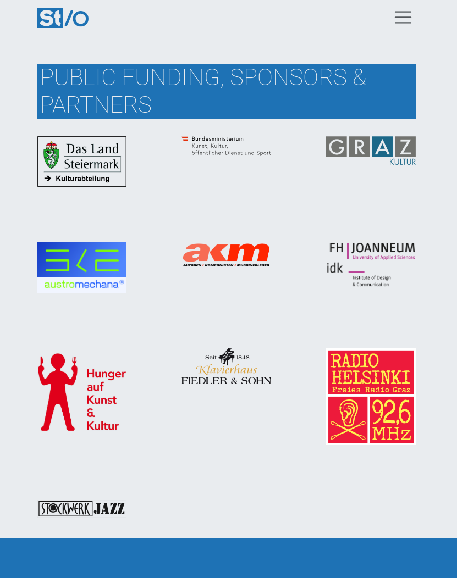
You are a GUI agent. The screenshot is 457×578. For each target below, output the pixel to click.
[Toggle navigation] (403, 17)
